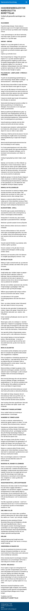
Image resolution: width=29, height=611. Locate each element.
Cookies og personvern (7, 605)
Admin (2, 607)
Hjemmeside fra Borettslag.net (8, 609)
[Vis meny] (26, 2)
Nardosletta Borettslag (9, 2)
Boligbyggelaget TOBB (6, 604)
